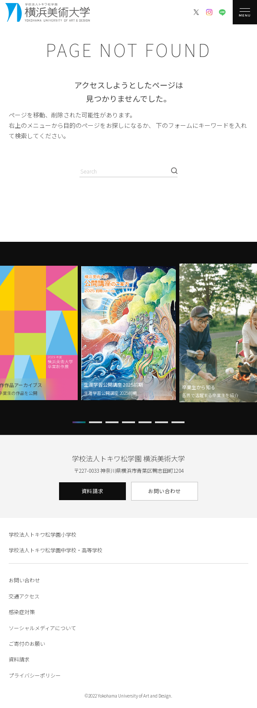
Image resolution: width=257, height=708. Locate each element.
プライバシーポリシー (35, 675)
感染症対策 (22, 611)
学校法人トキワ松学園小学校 (42, 534)
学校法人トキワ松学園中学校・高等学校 (55, 550)
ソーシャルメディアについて (42, 627)
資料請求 (92, 490)
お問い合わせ (164, 490)
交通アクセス (24, 596)
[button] (79, 422)
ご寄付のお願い (27, 643)
